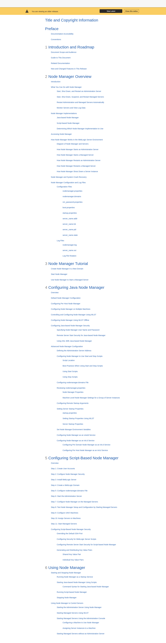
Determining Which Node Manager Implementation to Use (80, 129)
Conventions (56, 39)
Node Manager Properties (73, 392)
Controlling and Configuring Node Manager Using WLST (73, 315)
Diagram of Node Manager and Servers (72, 144)
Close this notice (131, 11)
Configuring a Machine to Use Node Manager (81, 623)
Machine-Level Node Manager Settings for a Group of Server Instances (91, 398)
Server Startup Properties (73, 424)
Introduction (55, 82)
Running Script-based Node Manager (72, 592)
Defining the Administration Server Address (74, 351)
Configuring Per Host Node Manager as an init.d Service (85, 450)
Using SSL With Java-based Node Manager (74, 341)
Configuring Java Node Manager (74, 287)
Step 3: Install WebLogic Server (63, 480)
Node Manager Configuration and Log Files (68, 182)
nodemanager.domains (72, 196)
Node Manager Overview (68, 76)
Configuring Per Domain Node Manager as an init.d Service (86, 445)
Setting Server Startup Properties (70, 409)
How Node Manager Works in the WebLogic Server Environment (77, 140)
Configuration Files (64, 187)
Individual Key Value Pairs (73, 560)
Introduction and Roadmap (69, 47)
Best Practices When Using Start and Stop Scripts (83, 366)
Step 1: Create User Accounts (63, 469)
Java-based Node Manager (68, 118)
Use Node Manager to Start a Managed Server (70, 280)
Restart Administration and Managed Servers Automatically (80, 102)
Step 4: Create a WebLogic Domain (65, 485)
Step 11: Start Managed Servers (64, 524)
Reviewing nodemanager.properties (71, 388)
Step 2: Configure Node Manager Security (68, 474)
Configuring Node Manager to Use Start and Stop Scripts (80, 356)
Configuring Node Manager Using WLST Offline (70, 320)
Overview (54, 292)
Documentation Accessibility (62, 34)
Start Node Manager (59, 274)
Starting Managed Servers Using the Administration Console (81, 618)
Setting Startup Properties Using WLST (78, 418)
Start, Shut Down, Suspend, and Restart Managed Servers (80, 97)
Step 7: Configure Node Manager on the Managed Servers (74, 502)
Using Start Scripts (70, 371)
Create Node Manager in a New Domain (67, 269)
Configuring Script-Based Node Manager (81, 458)
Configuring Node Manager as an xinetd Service (76, 435)
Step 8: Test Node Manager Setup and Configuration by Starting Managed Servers (84, 507)
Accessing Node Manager (61, 134)
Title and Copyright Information (71, 20)
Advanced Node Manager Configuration (67, 346)
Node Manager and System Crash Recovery (69, 177)
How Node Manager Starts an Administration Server (77, 149)
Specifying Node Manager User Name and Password (78, 330)
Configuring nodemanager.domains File (72, 382)
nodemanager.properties (72, 191)
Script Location (69, 360)
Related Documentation (60, 63)
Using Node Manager (65, 567)
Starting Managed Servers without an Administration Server (80, 634)
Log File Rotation (69, 256)
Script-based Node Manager (68, 123)
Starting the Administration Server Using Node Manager (79, 607)
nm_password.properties (72, 202)
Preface (51, 29)
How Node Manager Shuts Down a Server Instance (77, 171)
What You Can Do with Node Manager (66, 87)
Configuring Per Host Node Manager (65, 304)
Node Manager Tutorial (66, 263)
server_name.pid (69, 229)
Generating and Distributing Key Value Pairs (74, 550)
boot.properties (69, 207)
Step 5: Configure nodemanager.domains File (69, 491)
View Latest (111, 11)
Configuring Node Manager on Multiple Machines (70, 309)
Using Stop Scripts (70, 377)
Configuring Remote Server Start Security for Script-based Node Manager (86, 545)
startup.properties (70, 213)
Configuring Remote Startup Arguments (72, 403)
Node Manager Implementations (64, 113)
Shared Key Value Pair (72, 554)
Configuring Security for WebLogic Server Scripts (76, 539)
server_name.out (69, 250)
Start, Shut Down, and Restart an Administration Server (79, 91)
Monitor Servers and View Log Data (71, 108)
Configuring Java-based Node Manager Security (70, 326)
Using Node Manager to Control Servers (67, 603)
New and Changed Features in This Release (69, 69)
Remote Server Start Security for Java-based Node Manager (81, 335)
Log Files (60, 241)
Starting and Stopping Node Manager (66, 573)
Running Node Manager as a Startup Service (75, 577)
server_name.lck (69, 224)
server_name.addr (70, 219)
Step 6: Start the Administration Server (66, 496)
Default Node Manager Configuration (66, 298)
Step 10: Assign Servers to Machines (66, 518)
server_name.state (70, 235)
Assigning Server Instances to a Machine (79, 628)
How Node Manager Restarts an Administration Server (79, 160)
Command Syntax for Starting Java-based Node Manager (86, 587)
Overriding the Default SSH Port (69, 533)
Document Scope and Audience (63, 52)
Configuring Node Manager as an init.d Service (75, 441)
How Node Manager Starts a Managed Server (75, 155)
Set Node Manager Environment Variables (74, 429)
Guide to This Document (61, 58)
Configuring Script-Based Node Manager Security (71, 529)
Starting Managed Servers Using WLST (73, 613)
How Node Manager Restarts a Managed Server (76, 166)
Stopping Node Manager (67, 598)
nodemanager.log (70, 245)
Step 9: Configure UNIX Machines (64, 513)
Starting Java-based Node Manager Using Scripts (77, 582)
